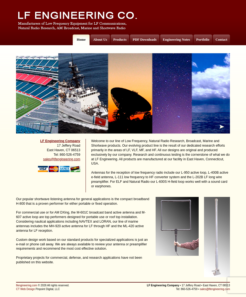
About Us (100, 39)
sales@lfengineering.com (61, 159)
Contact (221, 39)
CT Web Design (25, 289)
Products (120, 39)
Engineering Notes (176, 39)
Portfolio (202, 39)
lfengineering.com (26, 285)
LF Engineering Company (60, 141)
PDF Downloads (144, 39)
